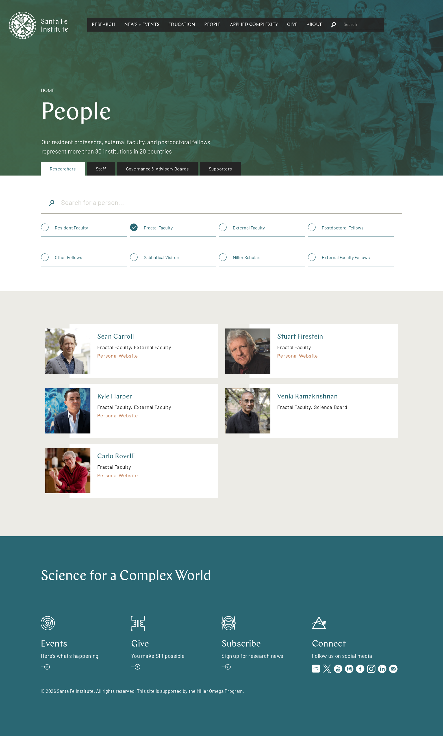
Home (48, 91)
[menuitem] (63, 169)
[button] (165, 25)
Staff (101, 168)
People (274, 25)
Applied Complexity (315, 25)
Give (354, 25)
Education (243, 25)
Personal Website (117, 355)
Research (165, 25)
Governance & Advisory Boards (157, 168)
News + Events (203, 25)
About (375, 25)
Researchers (63, 168)
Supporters (220, 168)
